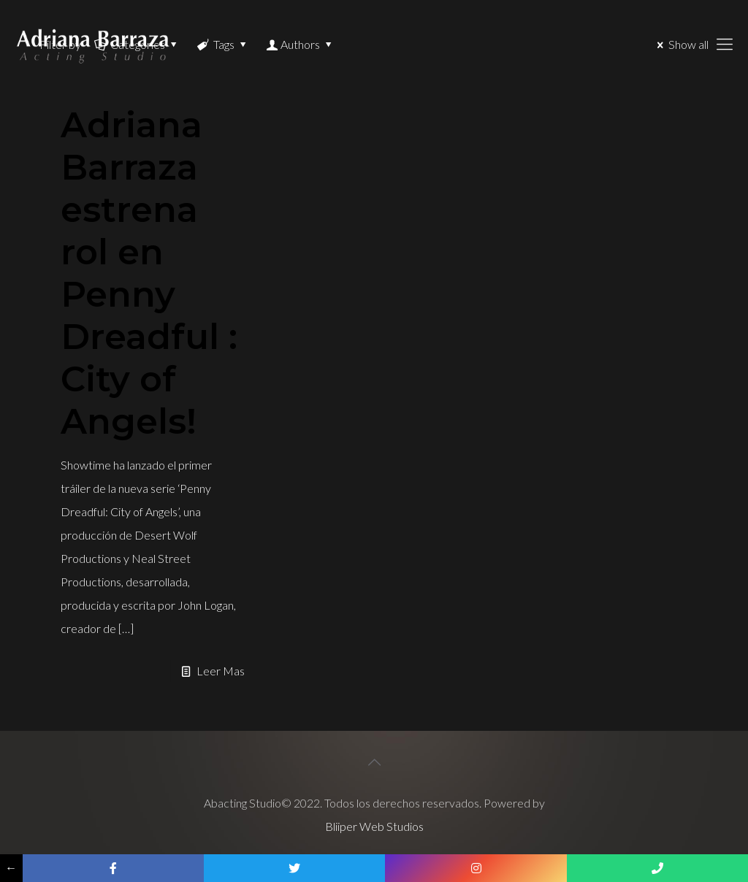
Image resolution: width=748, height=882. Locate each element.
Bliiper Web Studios (374, 826)
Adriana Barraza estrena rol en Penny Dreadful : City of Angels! (149, 273)
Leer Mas (220, 671)
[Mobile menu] (724, 43)
